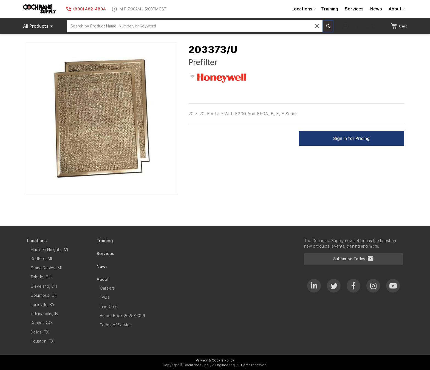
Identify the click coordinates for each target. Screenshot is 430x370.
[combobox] (194, 26)
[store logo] (39, 9)
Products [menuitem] (39, 26)
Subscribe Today (353, 259)
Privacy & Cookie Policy (215, 360)
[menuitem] (303, 9)
